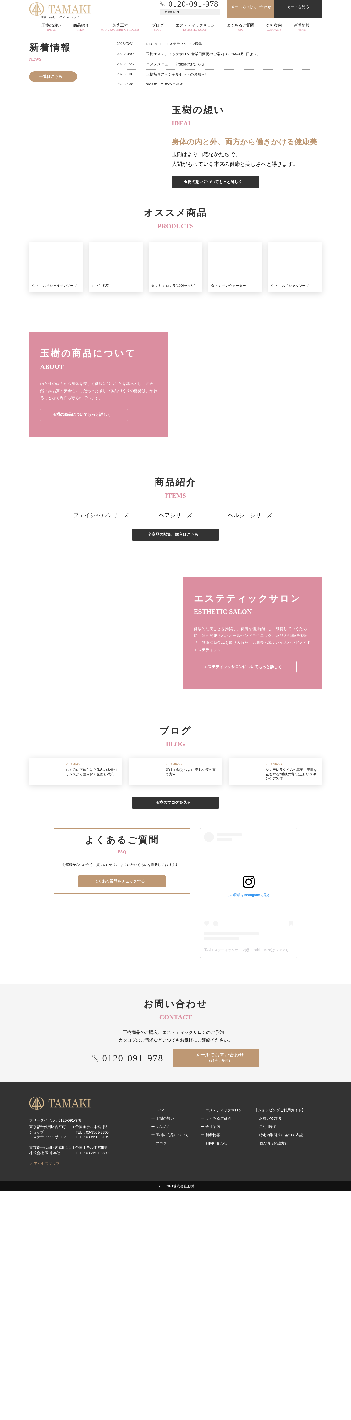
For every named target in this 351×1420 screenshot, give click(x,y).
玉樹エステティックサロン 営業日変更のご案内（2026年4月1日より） (203, 206)
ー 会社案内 (210, 1364)
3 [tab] (179, 165)
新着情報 (302, 27)
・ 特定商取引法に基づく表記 (278, 1372)
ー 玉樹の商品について (170, 1372)
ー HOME (159, 1348)
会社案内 (274, 27)
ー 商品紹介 (160, 1364)
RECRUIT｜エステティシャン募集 (174, 196)
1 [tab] (169, 165)
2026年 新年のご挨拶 (164, 237)
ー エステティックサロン (221, 1348)
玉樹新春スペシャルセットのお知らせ (177, 226)
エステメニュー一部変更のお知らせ (175, 216)
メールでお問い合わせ (219, 1286)
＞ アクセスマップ (44, 1392)
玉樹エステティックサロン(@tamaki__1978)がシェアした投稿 (252, 1179)
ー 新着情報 (210, 1372)
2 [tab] (174, 165)
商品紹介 (81, 27)
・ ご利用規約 (265, 1364)
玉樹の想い (51, 27)
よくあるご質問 (240, 27)
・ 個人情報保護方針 (271, 1381)
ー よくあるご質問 (216, 1356)
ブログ (158, 27)
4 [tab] (184, 165)
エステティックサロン (195, 27)
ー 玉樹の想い (162, 1356)
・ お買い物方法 (267, 1356)
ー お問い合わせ (214, 1381)
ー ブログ (159, 1381)
